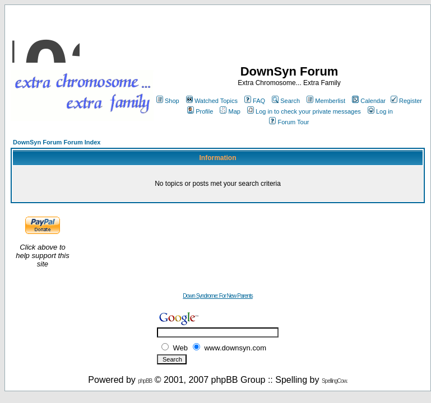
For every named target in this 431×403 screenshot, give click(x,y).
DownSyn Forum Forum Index (56, 142)
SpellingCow (334, 381)
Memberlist (326, 100)
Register (406, 100)
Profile (200, 111)
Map (230, 111)
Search (286, 100)
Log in (380, 111)
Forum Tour (289, 122)
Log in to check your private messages (304, 111)
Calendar (369, 100)
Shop (167, 100)
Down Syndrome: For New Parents (218, 296)
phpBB (145, 381)
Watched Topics (212, 100)
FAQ (254, 100)
